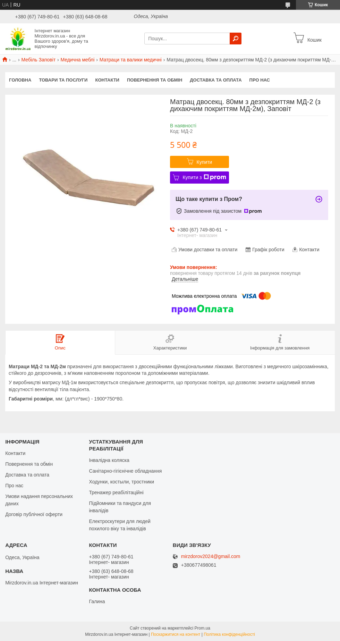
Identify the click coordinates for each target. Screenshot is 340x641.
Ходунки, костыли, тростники (121, 481)
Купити (204, 162)
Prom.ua (202, 628)
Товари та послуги (63, 80)
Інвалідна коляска (109, 460)
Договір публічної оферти (33, 514)
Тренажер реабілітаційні (116, 492)
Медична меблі (77, 59)
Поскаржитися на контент (175, 634)
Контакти (107, 80)
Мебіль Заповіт (39, 59)
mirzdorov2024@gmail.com (210, 556)
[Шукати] (235, 38)
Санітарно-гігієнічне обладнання (125, 471)
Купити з (204, 177)
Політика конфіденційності (229, 634)
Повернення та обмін (154, 80)
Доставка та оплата (215, 80)
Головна (20, 80)
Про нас (259, 80)
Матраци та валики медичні (131, 59)
